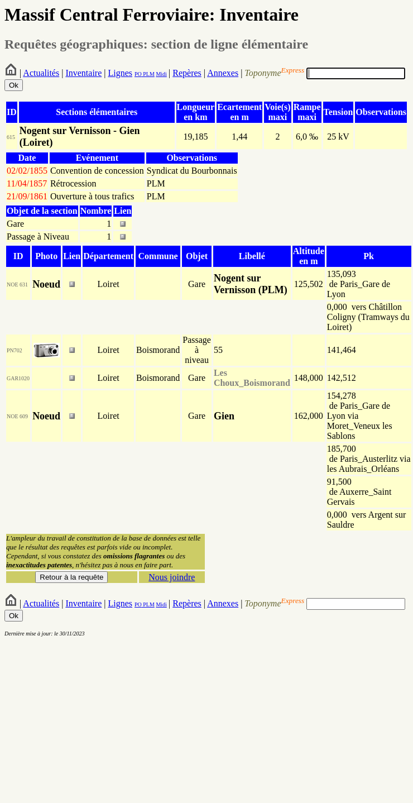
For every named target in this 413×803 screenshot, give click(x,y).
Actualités (41, 73)
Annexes (222, 73)
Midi (161, 74)
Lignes (120, 73)
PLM (148, 74)
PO (138, 74)
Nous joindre (171, 577)
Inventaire (83, 73)
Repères (186, 73)
